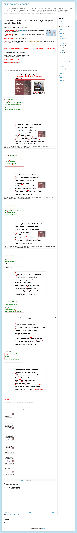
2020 (61, 71)
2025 (61, 29)
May (62, 50)
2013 (61, 80)
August (62, 45)
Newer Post (6, 512)
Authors (6, 523)
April (62, 52)
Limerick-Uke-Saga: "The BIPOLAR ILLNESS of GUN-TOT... (66, 62)
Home (30, 512)
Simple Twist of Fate (22, 30)
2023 (61, 33)
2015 (61, 77)
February (63, 67)
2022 (61, 35)
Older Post (53, 512)
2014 (61, 78)
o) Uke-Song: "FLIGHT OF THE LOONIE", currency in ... (67, 55)
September (63, 43)
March (62, 66)
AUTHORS (62, 23)
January (63, 69)
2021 (61, 36)
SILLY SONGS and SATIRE (16, 4)
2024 (61, 31)
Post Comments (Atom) (14, 514)
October (63, 41)
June (62, 48)
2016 (61, 75)
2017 (61, 73)
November (63, 40)
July (62, 47)
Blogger (43, 528)
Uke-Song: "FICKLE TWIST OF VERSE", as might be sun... (66, 59)
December (63, 38)
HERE (18, 42)
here (23, 34)
